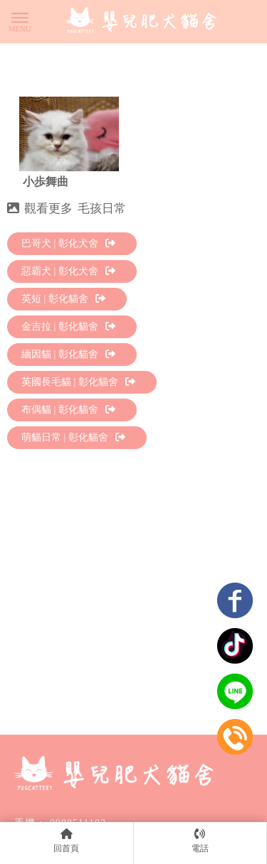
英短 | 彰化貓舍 (63, 298)
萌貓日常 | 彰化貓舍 (73, 437)
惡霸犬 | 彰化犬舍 (68, 271)
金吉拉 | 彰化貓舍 (68, 326)
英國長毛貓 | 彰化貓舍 (78, 382)
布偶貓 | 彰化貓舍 (68, 409)
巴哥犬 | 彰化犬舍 (68, 243)
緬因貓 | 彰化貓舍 (68, 354)
